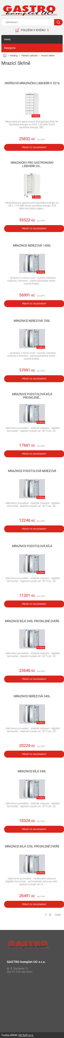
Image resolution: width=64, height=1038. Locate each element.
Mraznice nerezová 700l (32, 320)
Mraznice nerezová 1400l (32, 245)
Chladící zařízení (29, 55)
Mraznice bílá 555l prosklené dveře (32, 846)
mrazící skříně (47, 55)
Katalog (14, 55)
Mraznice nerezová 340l (32, 696)
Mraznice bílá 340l (32, 771)
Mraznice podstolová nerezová (32, 471)
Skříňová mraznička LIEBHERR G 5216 (32, 83)
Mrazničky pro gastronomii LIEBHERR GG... (32, 164)
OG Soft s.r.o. (26, 1035)
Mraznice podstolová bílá (32, 546)
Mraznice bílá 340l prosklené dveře (32, 621)
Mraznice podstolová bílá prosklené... (32, 396)
